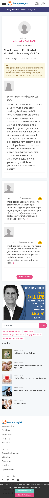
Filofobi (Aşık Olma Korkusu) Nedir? (30, 378)
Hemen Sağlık (18, 3)
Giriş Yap (6, 438)
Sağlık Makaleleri (10, 453)
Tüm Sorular (24, 276)
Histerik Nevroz (20, 403)
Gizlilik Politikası (24, 495)
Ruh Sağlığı (10, 58)
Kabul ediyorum (24, 491)
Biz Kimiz (6, 430)
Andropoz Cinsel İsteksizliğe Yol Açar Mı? (28, 366)
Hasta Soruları (20, 9)
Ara (43, 325)
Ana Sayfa (8, 9)
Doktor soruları (24, 45)
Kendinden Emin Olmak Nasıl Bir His (30, 391)
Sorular (5, 465)
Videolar (6, 457)
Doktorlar (6, 461)
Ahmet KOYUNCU (24, 41)
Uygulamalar (8, 469)
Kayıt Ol (6, 442)
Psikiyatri (31, 9)
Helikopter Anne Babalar (25, 353)
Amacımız (7, 434)
